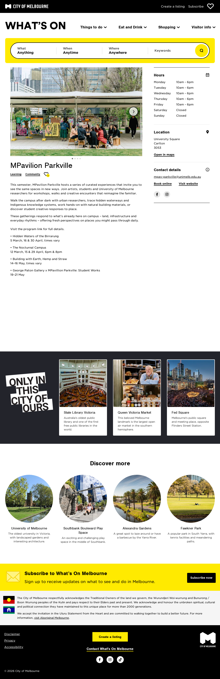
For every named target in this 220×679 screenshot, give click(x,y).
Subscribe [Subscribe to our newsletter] (196, 6)
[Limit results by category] (33, 50)
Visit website (188, 183)
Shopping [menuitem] (168, 27)
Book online (163, 183)
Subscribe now (201, 577)
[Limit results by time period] (79, 50)
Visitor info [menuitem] (203, 27)
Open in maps (164, 154)
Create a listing (173, 6)
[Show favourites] (210, 6)
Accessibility (13, 647)
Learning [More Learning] (15, 174)
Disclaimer (12, 634)
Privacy (9, 640)
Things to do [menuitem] (93, 27)
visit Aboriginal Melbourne (51, 617)
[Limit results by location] (125, 50)
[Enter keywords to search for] (170, 53)
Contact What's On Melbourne (110, 649)
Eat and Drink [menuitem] (132, 27)
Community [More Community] (32, 174)
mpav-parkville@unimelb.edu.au (177, 176)
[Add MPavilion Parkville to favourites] (47, 174)
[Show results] (201, 50)
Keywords (162, 50)
